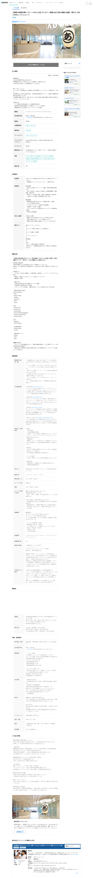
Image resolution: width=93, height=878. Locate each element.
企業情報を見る (19, 818)
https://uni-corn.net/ (38, 379)
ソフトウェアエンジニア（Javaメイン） (72, 109)
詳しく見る (75, 840)
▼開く (77, 859)
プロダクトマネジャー (70, 87)
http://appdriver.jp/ (37, 390)
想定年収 (29, 115)
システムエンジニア (69, 98)
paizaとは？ (61, 2)
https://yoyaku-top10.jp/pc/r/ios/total (43, 410)
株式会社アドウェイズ (19, 21)
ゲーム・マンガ (48, 2)
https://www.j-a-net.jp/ (36, 400)
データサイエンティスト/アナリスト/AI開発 (72, 76)
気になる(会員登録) (41, 865)
